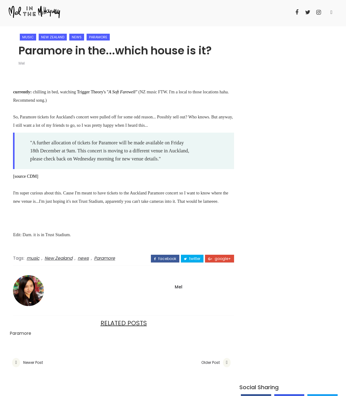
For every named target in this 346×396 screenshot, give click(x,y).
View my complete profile (267, 283)
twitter (185, 259)
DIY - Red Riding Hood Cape (302, 135)
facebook (158, 259)
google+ (212, 259)
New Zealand (53, 37)
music (28, 37)
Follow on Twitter (322, 62)
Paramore (99, 37)
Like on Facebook (256, 60)
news (77, 37)
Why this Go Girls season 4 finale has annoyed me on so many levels (284, 162)
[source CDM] (25, 176)
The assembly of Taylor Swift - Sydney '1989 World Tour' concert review (303, 184)
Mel (22, 63)
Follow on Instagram (289, 64)
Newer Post (33, 362)
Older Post (203, 362)
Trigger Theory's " (108, 92)
